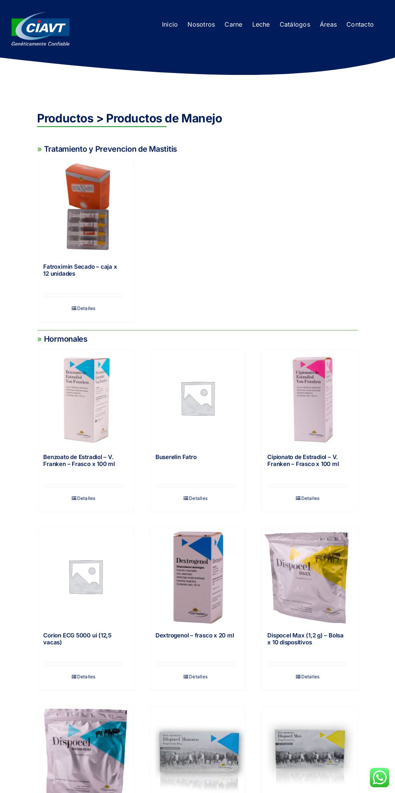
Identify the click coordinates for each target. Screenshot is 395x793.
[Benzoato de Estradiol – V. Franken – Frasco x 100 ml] (85, 398)
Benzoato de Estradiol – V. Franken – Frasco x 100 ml (79, 460)
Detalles (86, 308)
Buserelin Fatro (176, 457)
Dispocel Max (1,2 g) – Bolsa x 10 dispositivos (305, 639)
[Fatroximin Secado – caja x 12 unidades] (85, 208)
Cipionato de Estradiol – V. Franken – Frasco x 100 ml (303, 460)
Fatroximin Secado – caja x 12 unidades (80, 270)
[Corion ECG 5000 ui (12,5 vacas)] (85, 576)
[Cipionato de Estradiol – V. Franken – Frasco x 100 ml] (309, 398)
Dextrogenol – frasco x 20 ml (194, 635)
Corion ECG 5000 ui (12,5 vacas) (77, 639)
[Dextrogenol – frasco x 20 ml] (197, 576)
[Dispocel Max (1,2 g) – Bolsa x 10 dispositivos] (309, 576)
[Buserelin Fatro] (197, 398)
